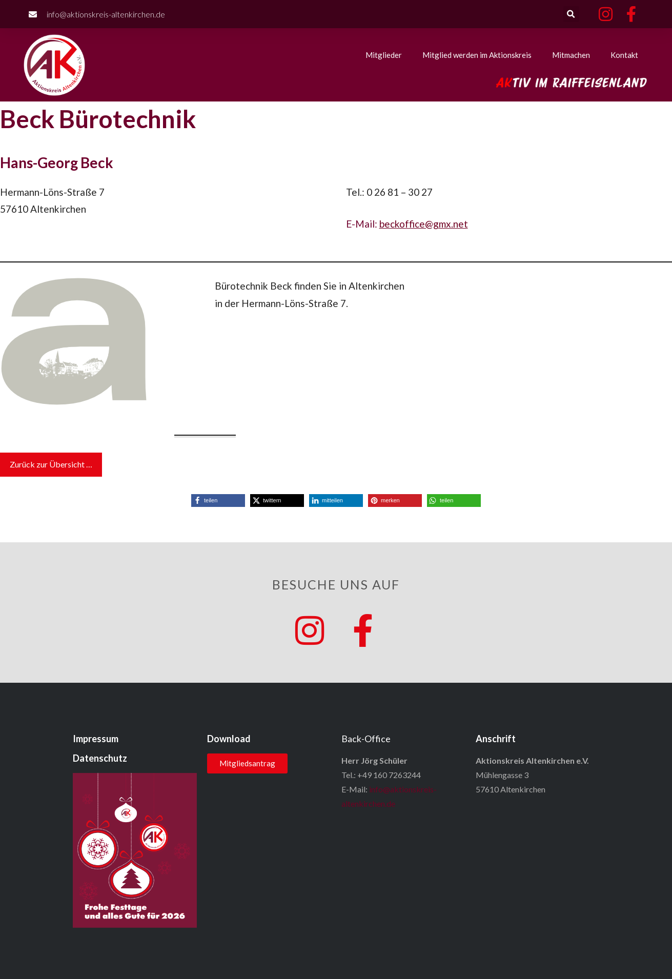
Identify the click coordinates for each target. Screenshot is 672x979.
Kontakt (624, 54)
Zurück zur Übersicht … (51, 464)
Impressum (95, 738)
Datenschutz (100, 758)
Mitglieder (383, 54)
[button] (571, 14)
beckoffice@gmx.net (423, 224)
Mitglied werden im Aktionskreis (477, 54)
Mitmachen (571, 54)
